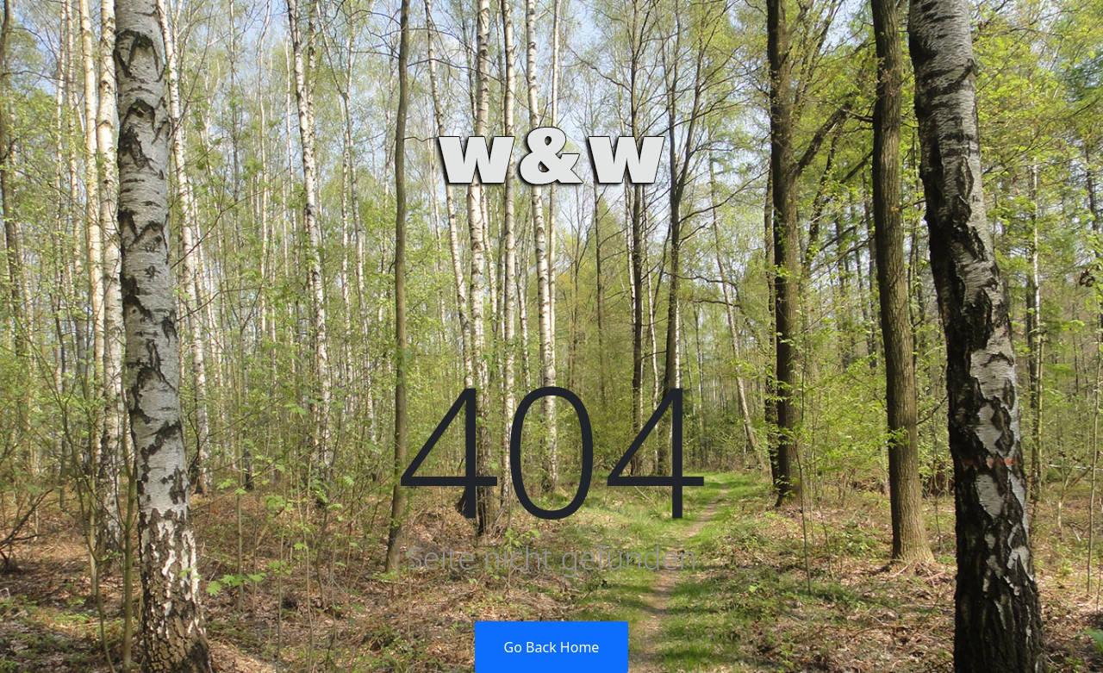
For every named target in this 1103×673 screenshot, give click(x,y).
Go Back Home (552, 647)
